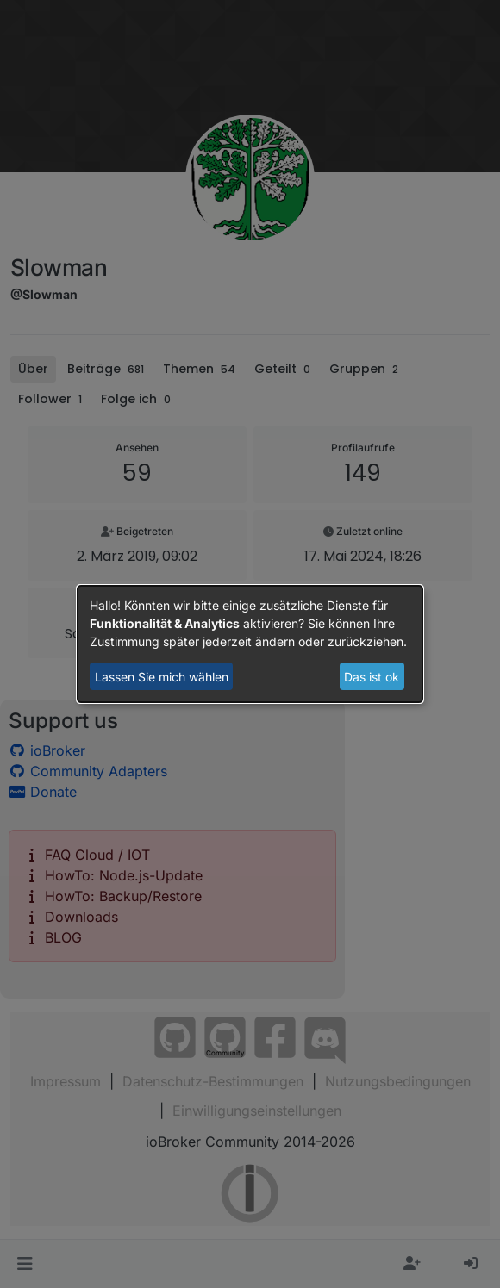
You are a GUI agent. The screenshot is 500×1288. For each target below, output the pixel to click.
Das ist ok (371, 676)
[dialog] (250, 644)
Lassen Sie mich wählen (161, 676)
